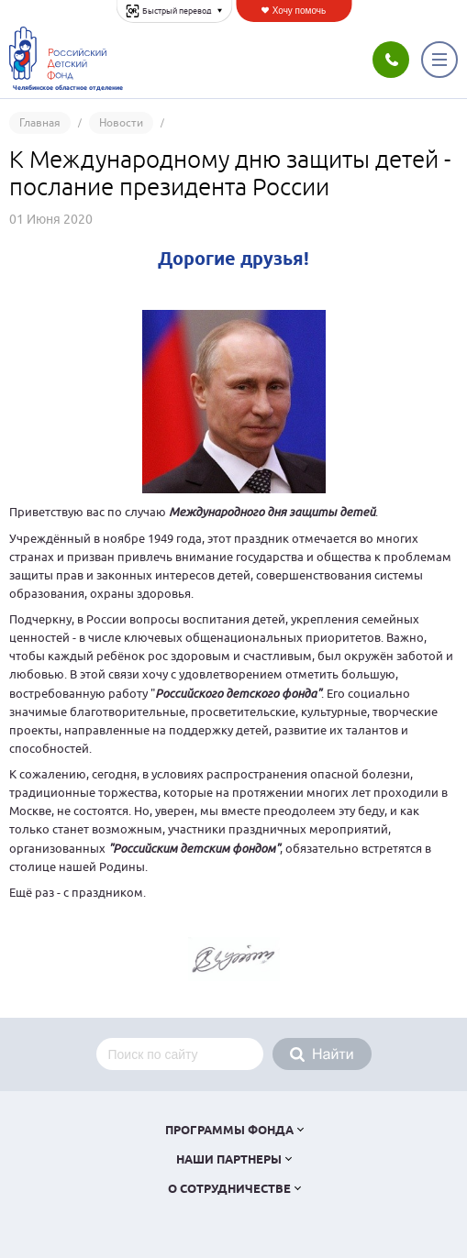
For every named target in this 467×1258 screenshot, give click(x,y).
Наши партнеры (229, 1160)
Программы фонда (229, 1131)
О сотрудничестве (229, 1189)
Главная (40, 123)
